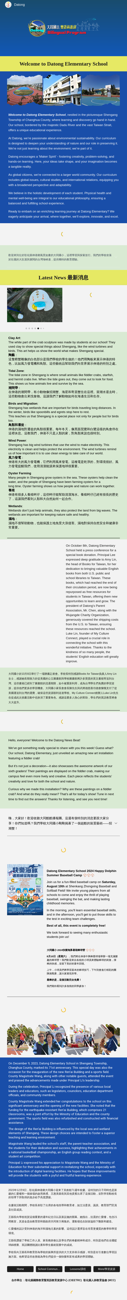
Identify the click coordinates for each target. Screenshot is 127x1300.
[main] (63, 64)
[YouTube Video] (35, 561)
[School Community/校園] (49, 1269)
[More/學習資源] (107, 1269)
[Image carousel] (35, 308)
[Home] (20, 1269)
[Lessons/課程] (78, 1269)
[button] (116, 257)
